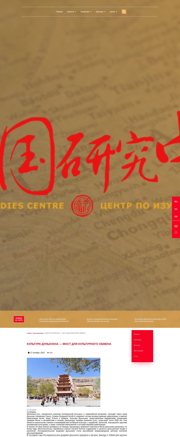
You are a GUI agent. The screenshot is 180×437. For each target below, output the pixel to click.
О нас (136, 356)
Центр (113, 12)
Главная (59, 12)
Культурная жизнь (38, 333)
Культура (100, 12)
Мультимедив (138, 351)
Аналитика (86, 12)
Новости (71, 12)
